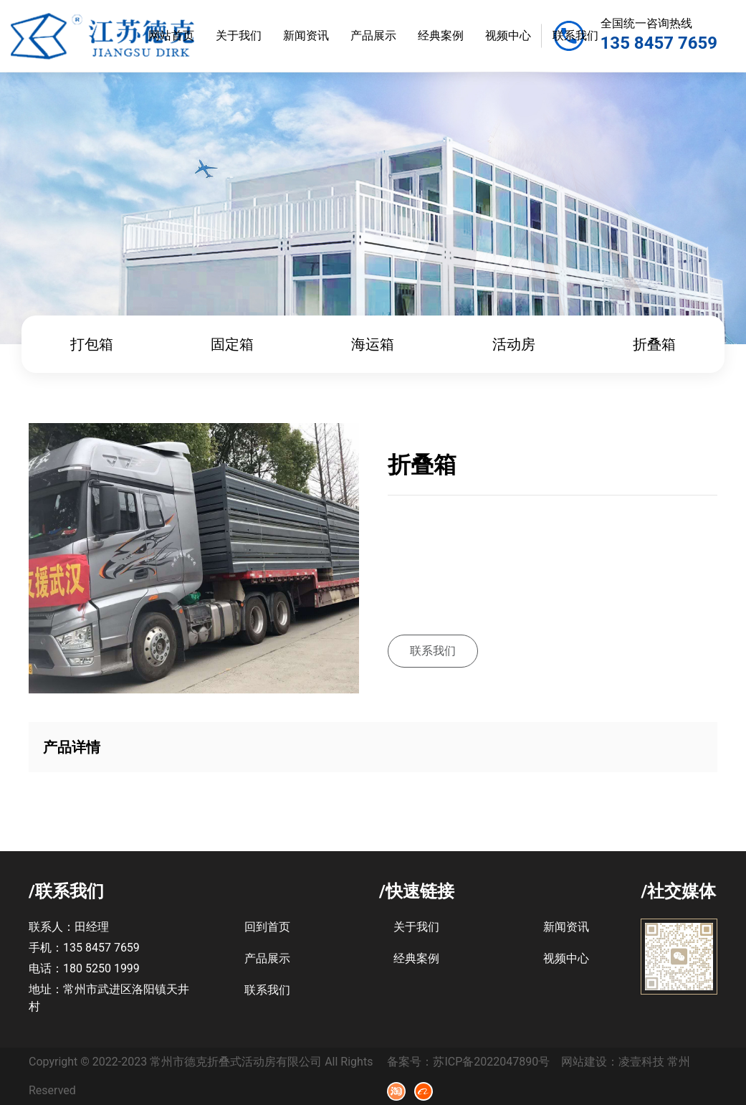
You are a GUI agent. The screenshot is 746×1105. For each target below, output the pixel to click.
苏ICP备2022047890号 (491, 1061)
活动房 (513, 344)
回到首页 (267, 927)
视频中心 (508, 35)
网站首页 (171, 35)
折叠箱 (654, 344)
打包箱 (91, 344)
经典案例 (441, 35)
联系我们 (575, 35)
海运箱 (372, 344)
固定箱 (232, 344)
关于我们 (239, 35)
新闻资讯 (306, 35)
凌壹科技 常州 (654, 1061)
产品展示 (373, 35)
